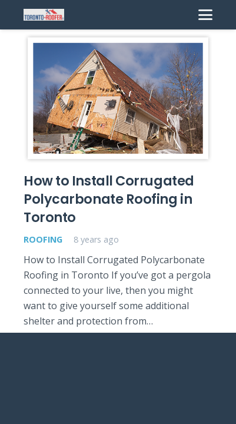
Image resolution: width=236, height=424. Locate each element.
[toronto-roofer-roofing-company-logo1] (44, 15)
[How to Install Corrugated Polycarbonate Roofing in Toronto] (118, 98)
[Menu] (205, 15)
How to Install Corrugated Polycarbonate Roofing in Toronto (109, 199)
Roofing (43, 239)
